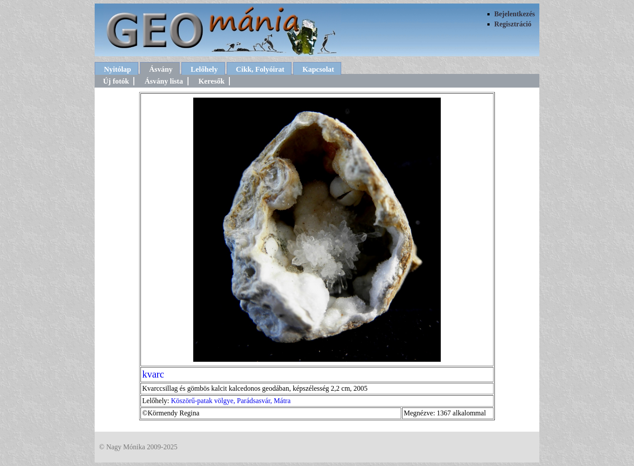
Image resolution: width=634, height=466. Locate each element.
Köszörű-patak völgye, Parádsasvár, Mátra (231, 400)
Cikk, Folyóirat (260, 69)
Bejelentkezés (514, 14)
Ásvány (161, 69)
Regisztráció (512, 24)
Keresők (212, 81)
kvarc (153, 374)
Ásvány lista (163, 81)
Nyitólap (117, 69)
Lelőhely (204, 69)
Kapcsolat (318, 69)
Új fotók (116, 81)
